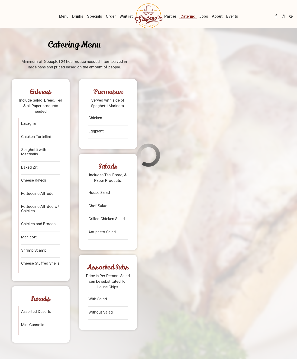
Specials (94, 16)
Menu (63, 16)
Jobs (203, 16)
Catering (188, 16)
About (217, 16)
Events (232, 16)
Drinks (77, 16)
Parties (170, 16)
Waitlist (126, 16)
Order (111, 16)
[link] (148, 15)
